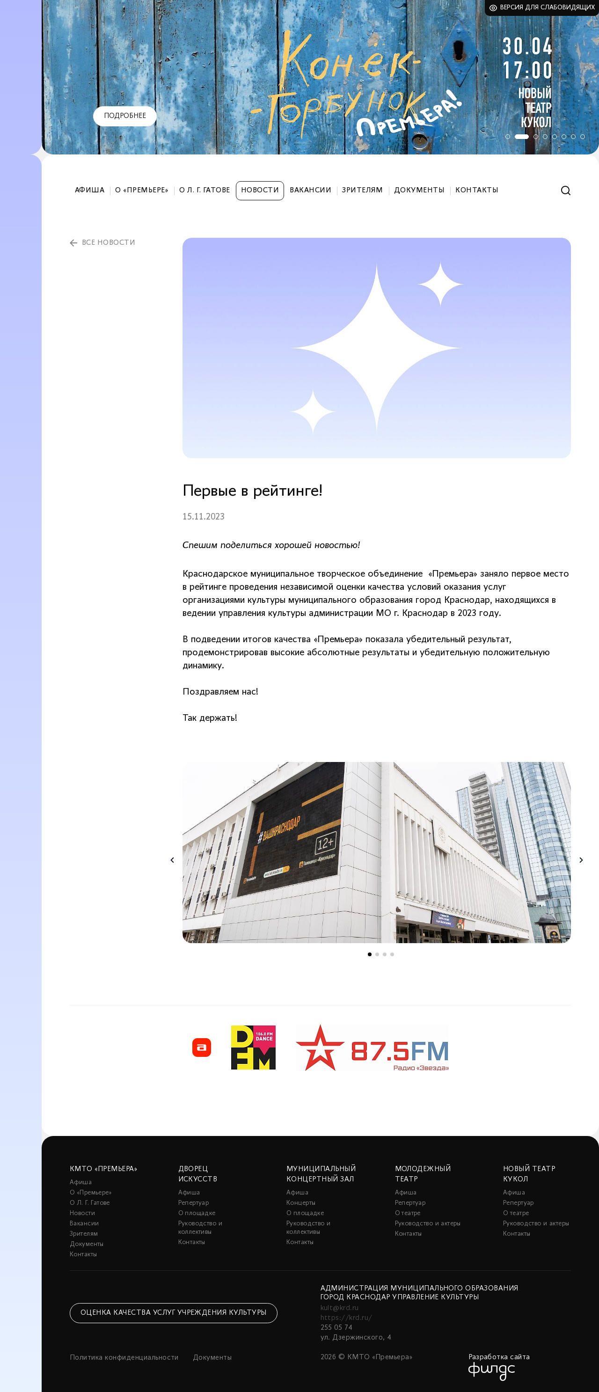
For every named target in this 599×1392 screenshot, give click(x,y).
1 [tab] (507, 136)
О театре (408, 1213)
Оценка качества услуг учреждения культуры (173, 1313)
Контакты (476, 190)
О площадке (197, 1213)
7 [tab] (573, 136)
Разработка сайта (499, 1357)
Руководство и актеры (428, 1223)
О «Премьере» (141, 190)
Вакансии (310, 190)
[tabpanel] (320, 77)
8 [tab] (582, 136)
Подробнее (125, 116)
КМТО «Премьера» (103, 1169)
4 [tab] (545, 136)
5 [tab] (554, 136)
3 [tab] (535, 136)
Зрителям (362, 190)
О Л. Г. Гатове (204, 190)
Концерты (300, 1203)
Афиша (89, 190)
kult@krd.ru (340, 1308)
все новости (108, 243)
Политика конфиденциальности (124, 1358)
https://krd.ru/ (347, 1318)
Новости (260, 190)
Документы (419, 190)
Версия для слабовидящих (547, 7)
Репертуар (193, 1203)
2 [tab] (522, 136)
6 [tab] (564, 136)
